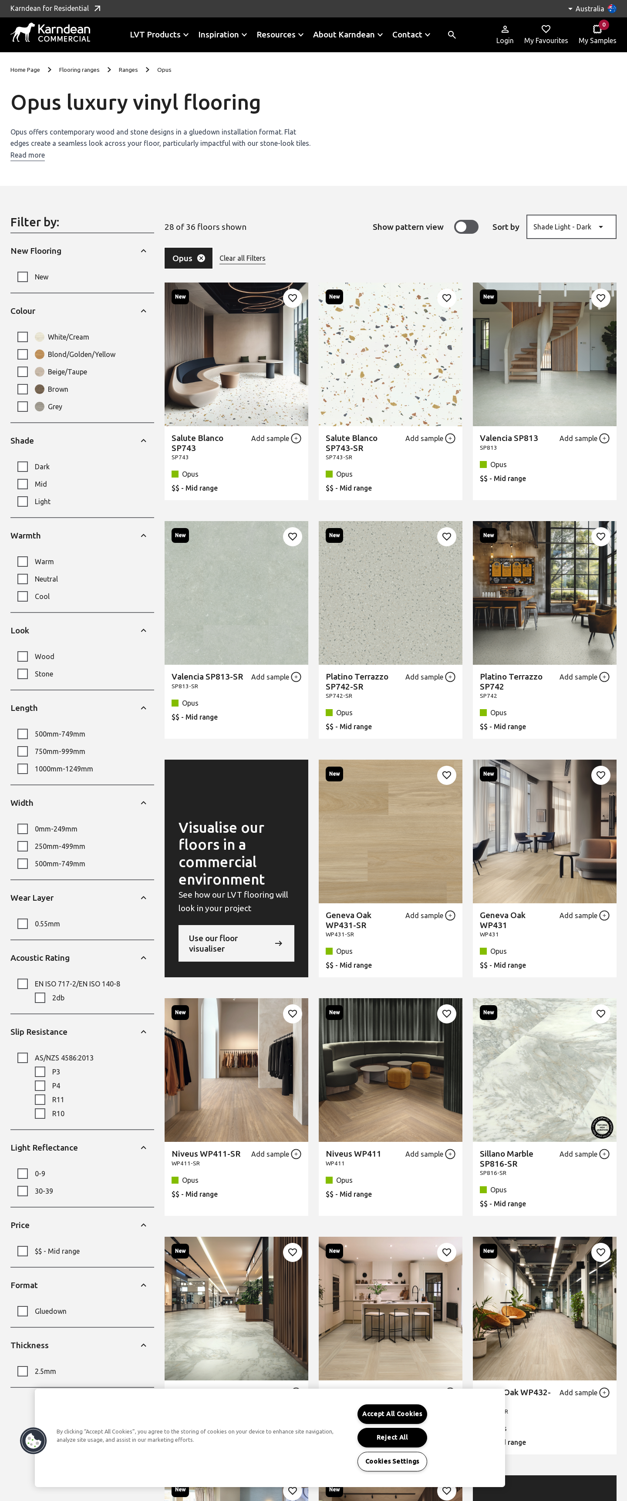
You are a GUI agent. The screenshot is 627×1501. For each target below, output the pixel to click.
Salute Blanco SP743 (197, 443)
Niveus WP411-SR (206, 1153)
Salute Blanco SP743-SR (352, 443)
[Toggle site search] (452, 35)
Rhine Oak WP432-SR (515, 1397)
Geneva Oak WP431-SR (348, 920)
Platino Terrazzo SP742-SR (357, 681)
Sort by (505, 227)
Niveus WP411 (353, 1153)
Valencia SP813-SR (207, 676)
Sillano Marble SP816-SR (506, 1158)
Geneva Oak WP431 (503, 920)
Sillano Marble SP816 (198, 1397)
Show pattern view (426, 227)
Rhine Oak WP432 (360, 1392)
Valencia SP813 (509, 438)
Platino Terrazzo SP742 (511, 681)
